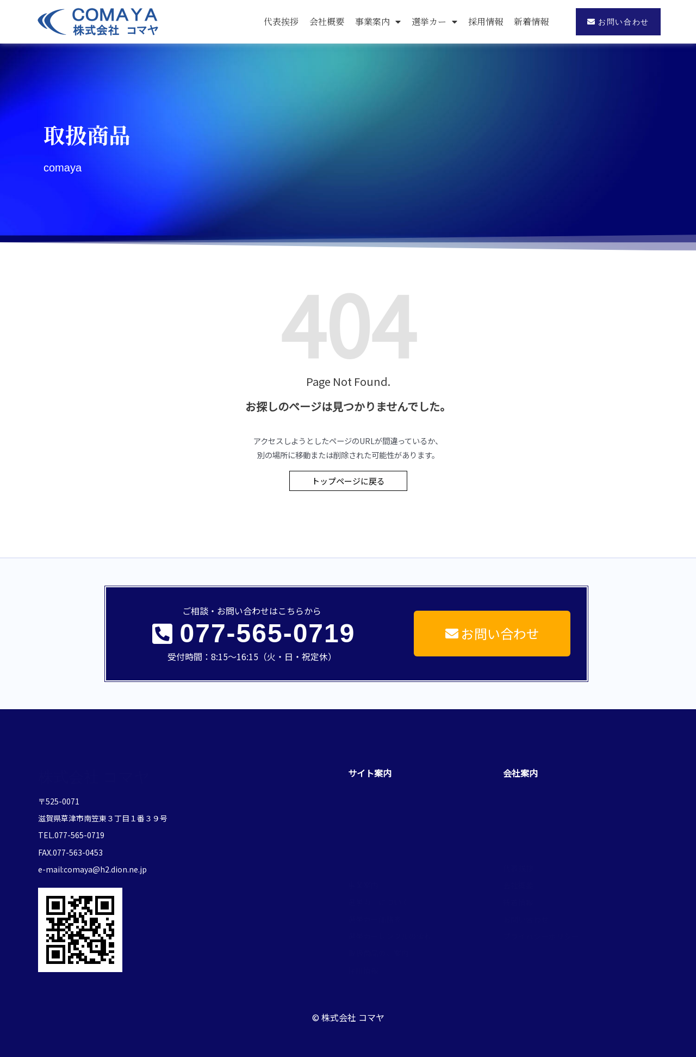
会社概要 (326, 21)
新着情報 (531, 21)
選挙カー (434, 22)
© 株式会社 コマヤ (348, 1008)
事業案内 (378, 22)
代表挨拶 (281, 21)
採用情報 (485, 21)
